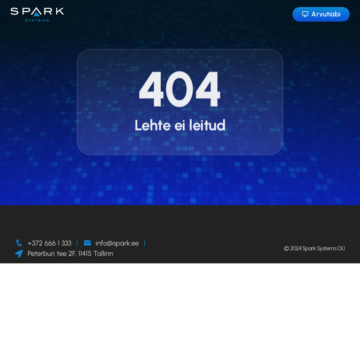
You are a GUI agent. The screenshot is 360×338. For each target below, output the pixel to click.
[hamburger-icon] (262, 15)
